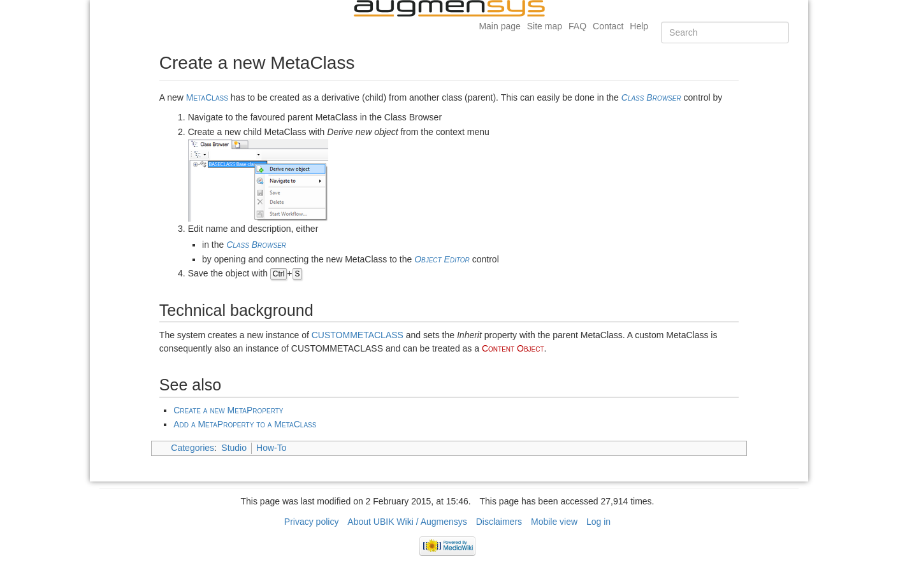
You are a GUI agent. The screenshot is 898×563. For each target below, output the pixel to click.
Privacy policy (311, 522)
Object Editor (442, 259)
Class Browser (651, 97)
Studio (234, 448)
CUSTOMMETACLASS (357, 335)
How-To (271, 448)
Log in (598, 522)
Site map (544, 26)
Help (639, 26)
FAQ (577, 26)
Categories (192, 448)
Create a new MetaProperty (228, 410)
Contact (608, 26)
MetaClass (207, 97)
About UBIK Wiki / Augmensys (407, 522)
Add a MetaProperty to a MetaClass (244, 424)
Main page (499, 26)
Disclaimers (499, 522)
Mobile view (554, 522)
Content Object (513, 348)
